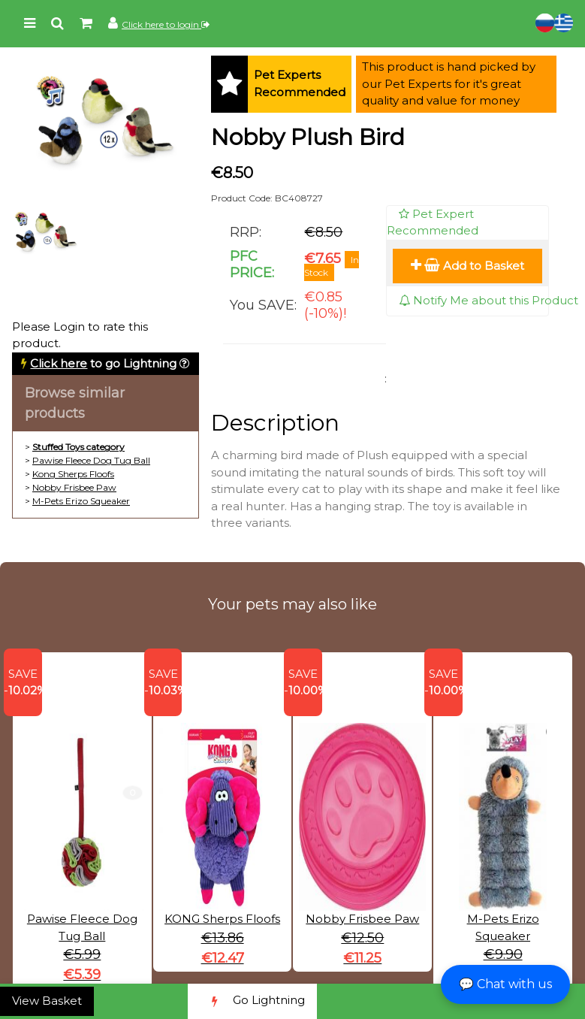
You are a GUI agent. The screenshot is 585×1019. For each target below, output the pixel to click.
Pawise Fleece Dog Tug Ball (91, 460)
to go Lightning (103, 363)
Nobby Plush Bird (308, 137)
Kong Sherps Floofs (73, 473)
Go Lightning (252, 1001)
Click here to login (166, 24)
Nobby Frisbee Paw (74, 487)
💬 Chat (505, 984)
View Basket (47, 1000)
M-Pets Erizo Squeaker (81, 500)
